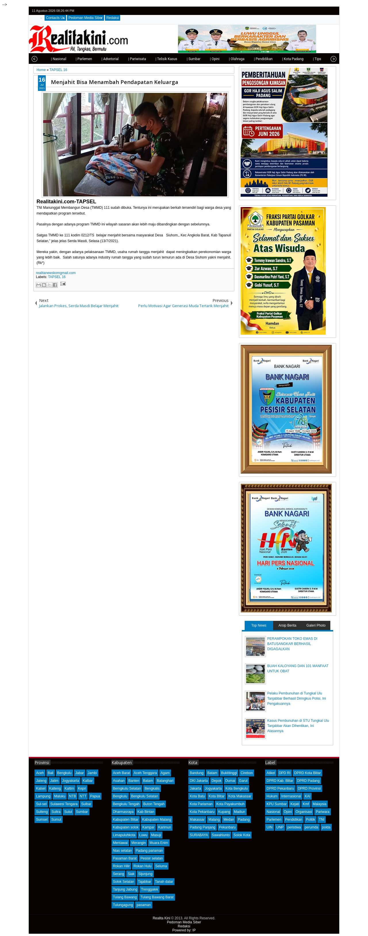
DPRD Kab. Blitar (280, 781)
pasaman (144, 905)
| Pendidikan (255, 59)
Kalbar (88, 781)
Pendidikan (293, 820)
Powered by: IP (183, 930)
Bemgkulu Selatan (127, 788)
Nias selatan (122, 851)
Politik (310, 820)
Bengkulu (64, 773)
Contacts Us (55, 18)
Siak (131, 874)
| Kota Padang (284, 59)
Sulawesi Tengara (64, 804)
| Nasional (50, 59)
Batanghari (165, 781)
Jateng (41, 781)
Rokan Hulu (142, 866)
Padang (244, 820)
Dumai (230, 781)
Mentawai (120, 843)
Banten (133, 781)
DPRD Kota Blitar (307, 773)
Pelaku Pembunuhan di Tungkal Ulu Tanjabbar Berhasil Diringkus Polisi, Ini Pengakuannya (296, 698)
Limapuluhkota (124, 835)
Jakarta (195, 788)
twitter (310, 11)
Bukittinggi (229, 773)
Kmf (306, 804)
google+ (325, 11)
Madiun (239, 812)
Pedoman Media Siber (85, 18)
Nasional (273, 812)
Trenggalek (149, 889)
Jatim (54, 781)
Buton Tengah (153, 804)
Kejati (294, 804)
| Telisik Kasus (158, 59)
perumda (311, 827)
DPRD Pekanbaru (280, 788)
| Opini (206, 59)
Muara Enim (159, 843)
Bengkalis (152, 788)
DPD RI (285, 773)
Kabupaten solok (126, 827)
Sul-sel (41, 804)
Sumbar (82, 812)
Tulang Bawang (125, 897)
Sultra (55, 812)
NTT (83, 796)
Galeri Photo (316, 625)
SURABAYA (199, 835)
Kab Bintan (145, 812)
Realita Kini (161, 918)
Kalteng (55, 788)
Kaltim (69, 788)
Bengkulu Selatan (144, 796)
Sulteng (42, 812)
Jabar (79, 773)
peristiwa (294, 827)
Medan (228, 820)
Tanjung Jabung (125, 889)
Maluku (59, 796)
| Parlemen (76, 59)
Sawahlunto (221, 835)
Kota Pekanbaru (202, 812)
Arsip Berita (287, 625)
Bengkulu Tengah (126, 804)
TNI (321, 820)
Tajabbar (144, 882)
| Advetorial (102, 59)
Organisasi (304, 812)
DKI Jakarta (199, 781)
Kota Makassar (239, 796)
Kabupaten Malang (156, 820)
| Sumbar (185, 59)
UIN (270, 827)
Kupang (224, 812)
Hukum (272, 796)
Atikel (271, 773)
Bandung (197, 773)
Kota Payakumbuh (230, 804)
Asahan (119, 781)
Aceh (40, 773)
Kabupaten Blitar (126, 820)
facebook (317, 11)
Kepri (82, 788)
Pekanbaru (227, 827)
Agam (165, 773)
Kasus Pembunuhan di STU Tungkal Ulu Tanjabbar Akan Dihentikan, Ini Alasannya (298, 726)
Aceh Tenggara (145, 773)
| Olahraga (228, 59)
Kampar (148, 827)
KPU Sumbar (277, 804)
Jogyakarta (70, 781)
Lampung (43, 796)
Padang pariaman (149, 851)
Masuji (156, 835)
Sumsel (41, 820)
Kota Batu (197, 796)
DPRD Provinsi (309, 788)
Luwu (143, 835)
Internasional (291, 796)
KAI (307, 796)
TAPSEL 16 (57, 277)
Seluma (161, 866)
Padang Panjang (202, 827)
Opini (288, 812)
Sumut (56, 820)
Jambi (92, 773)
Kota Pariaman (201, 804)
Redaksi (112, 18)
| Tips (309, 59)
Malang (214, 820)
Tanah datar (164, 882)
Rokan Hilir (121, 866)
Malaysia (319, 804)
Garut (243, 781)
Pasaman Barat (125, 858)
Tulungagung (123, 905)
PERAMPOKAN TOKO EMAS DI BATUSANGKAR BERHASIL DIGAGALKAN (292, 644)
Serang (118, 874)
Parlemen (274, 820)
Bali (50, 773)
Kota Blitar (217, 796)
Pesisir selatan (151, 858)
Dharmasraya (123, 812)
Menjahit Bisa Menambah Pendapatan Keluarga (114, 81)
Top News (259, 625)
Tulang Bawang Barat (157, 897)
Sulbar (86, 804)
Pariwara (322, 812)
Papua (95, 796)
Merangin (138, 843)
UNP (279, 827)
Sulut (68, 812)
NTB (72, 796)
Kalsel (40, 788)
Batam (148, 781)
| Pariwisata (129, 59)
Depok (217, 781)
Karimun (164, 827)
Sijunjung (145, 874)
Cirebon (247, 773)
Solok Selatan (123, 882)
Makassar (197, 820)
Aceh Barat (121, 773)
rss (332, 11)
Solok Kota (241, 835)
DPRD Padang (308, 781)
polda (326, 827)
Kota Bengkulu (236, 788)
